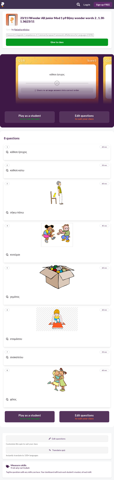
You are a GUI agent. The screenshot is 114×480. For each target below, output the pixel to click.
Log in (87, 4)
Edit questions (57, 438)
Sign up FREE (103, 4)
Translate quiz (57, 450)
